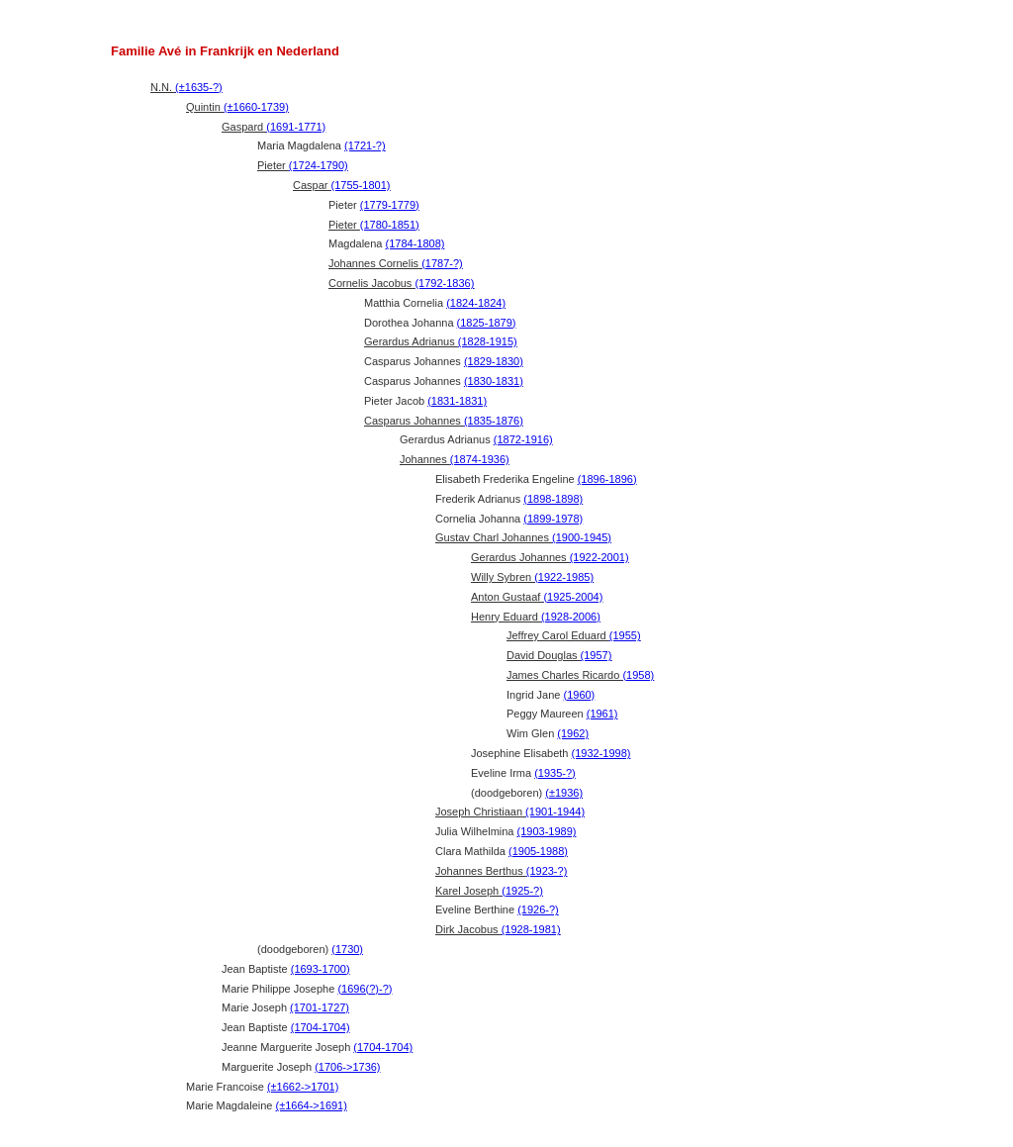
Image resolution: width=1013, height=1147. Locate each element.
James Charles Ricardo (580, 675)
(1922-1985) (564, 577)
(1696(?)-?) (364, 989)
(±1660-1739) (256, 107)
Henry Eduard (535, 616)
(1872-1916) (523, 439)
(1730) (347, 949)
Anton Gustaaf (536, 597)
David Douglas (558, 655)
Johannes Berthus (501, 871)
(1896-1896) (607, 479)
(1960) (579, 695)
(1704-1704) (320, 1027)
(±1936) (564, 793)
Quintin (237, 107)
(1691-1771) (295, 127)
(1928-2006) (570, 616)
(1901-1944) (555, 811)
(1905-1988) (538, 851)
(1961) (602, 713)
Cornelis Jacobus (401, 283)
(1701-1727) (319, 1007)
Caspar (341, 185)
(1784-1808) (415, 243)
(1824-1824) (476, 303)
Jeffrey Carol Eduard (573, 635)
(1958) (638, 675)
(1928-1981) (531, 929)
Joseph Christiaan (510, 811)
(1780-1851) (389, 225)
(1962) (573, 733)
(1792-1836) (444, 283)
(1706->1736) (347, 1067)
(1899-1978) (553, 519)
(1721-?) (365, 145)
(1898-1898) (553, 499)
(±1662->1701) (302, 1087)
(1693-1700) (320, 969)
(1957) (596, 655)
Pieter (302, 165)
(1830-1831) (493, 381)
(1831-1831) (457, 401)
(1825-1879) (486, 323)
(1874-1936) (479, 459)
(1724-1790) (318, 165)
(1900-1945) (581, 537)
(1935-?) (555, 773)
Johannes (454, 459)
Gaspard (273, 127)
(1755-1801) (361, 185)
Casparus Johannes (443, 421)
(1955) (625, 635)
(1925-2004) (572, 597)
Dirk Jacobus (498, 929)
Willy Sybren (532, 577)
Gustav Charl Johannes (523, 537)
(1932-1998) (601, 753)
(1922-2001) (599, 557)
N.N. (186, 87)
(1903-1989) (547, 831)
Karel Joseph (489, 891)
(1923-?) (547, 871)
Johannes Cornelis (395, 263)
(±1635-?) (199, 87)
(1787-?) (442, 263)
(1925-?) (522, 891)
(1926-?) (538, 909)
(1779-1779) (389, 205)
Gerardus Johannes (550, 557)
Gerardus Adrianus (440, 341)
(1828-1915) (487, 341)
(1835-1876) (493, 421)
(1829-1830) (493, 361)
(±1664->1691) (311, 1105)
